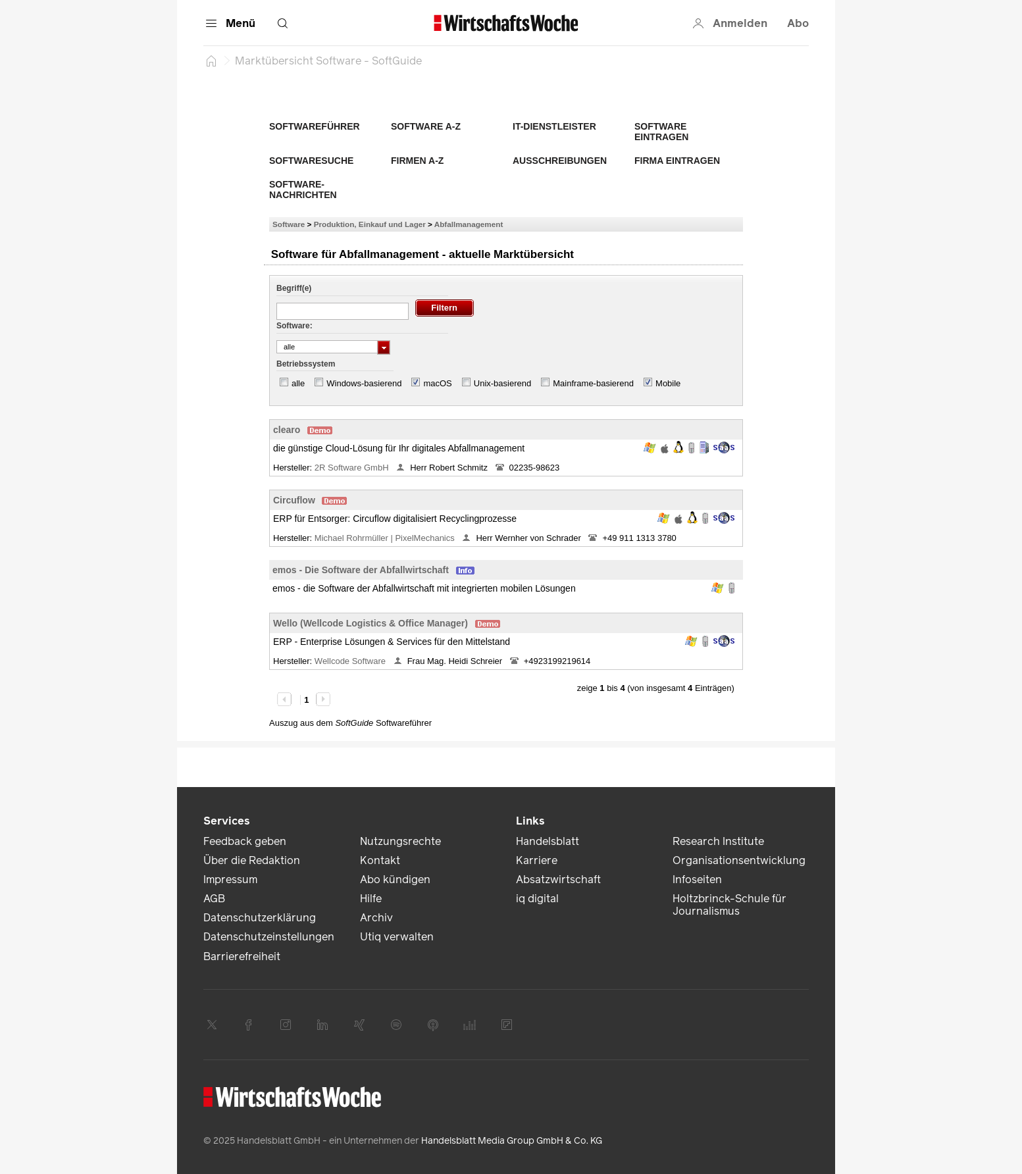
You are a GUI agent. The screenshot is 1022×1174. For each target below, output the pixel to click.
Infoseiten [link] (697, 879)
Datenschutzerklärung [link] (259, 917)
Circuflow (294, 500)
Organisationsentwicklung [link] (739, 860)
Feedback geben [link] (244, 841)
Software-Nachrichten (303, 189)
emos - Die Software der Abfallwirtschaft (360, 570)
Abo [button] (798, 23)
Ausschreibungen (560, 160)
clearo (286, 429)
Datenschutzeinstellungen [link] (268, 936)
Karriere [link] (536, 860)
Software (288, 224)
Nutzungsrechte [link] (400, 841)
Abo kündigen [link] (395, 879)
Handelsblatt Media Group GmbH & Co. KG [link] (511, 1141)
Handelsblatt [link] (547, 841)
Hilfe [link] (371, 898)
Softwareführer (314, 126)
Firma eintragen (677, 160)
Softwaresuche (311, 160)
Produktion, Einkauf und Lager (370, 224)
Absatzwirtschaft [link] (558, 879)
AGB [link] (214, 898)
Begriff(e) (293, 288)
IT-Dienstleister (554, 126)
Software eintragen (661, 131)
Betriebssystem (305, 364)
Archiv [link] (376, 917)
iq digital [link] (537, 898)
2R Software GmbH (353, 467)
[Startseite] (211, 60)
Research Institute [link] (718, 841)
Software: (294, 325)
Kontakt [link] (380, 860)
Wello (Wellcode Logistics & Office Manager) (370, 623)
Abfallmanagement (468, 224)
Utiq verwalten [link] (397, 936)
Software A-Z (426, 126)
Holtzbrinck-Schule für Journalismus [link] (729, 905)
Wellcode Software (351, 661)
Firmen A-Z (417, 160)
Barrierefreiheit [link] (241, 956)
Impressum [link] (230, 879)
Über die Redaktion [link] (251, 860)
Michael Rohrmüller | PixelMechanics (386, 538)
